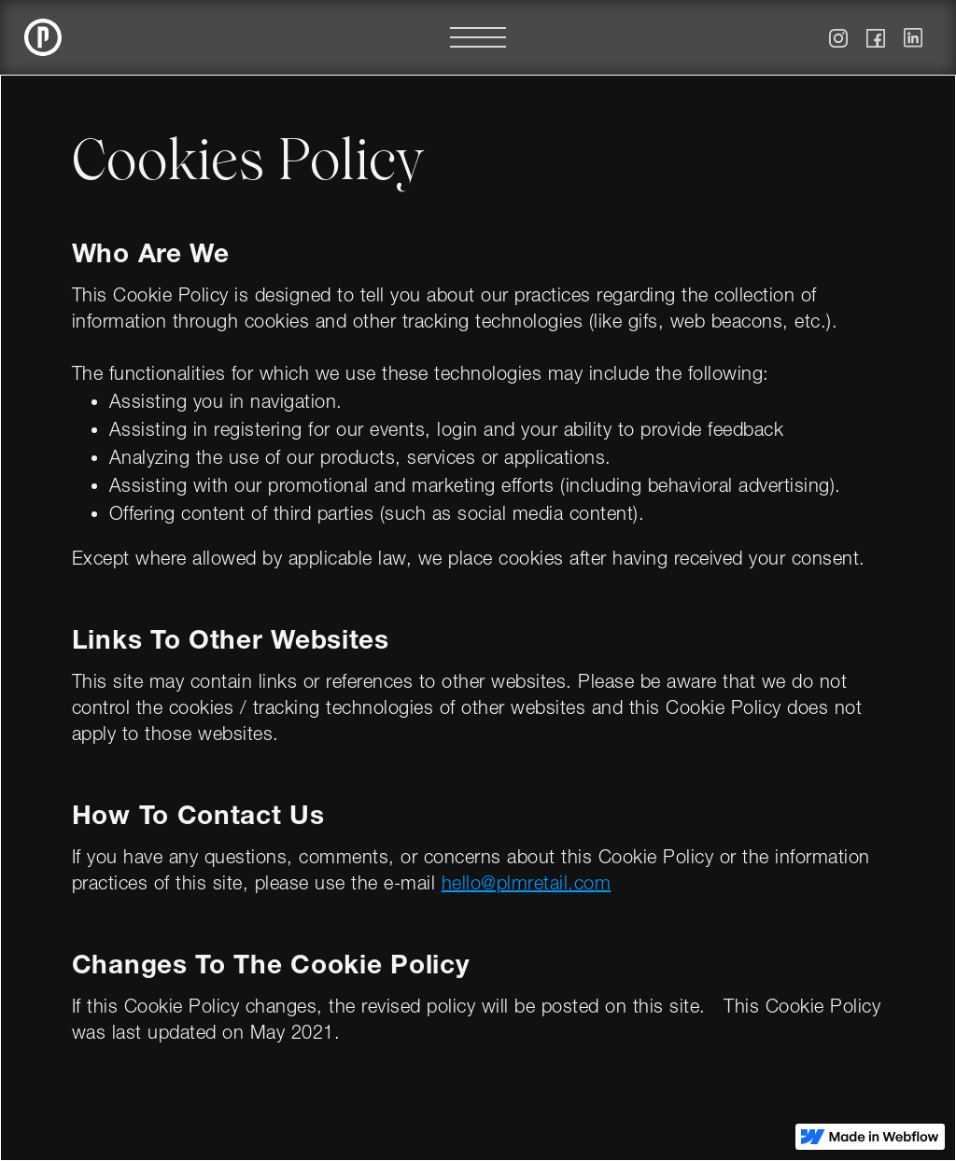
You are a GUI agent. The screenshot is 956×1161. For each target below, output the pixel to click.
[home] (43, 37)
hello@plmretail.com (527, 885)
